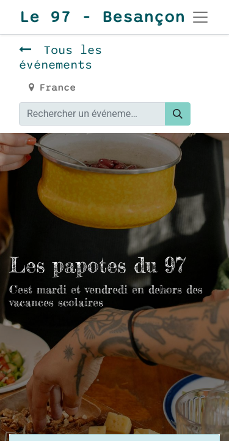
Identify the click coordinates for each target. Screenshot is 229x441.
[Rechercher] (178, 114)
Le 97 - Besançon (90, 17)
